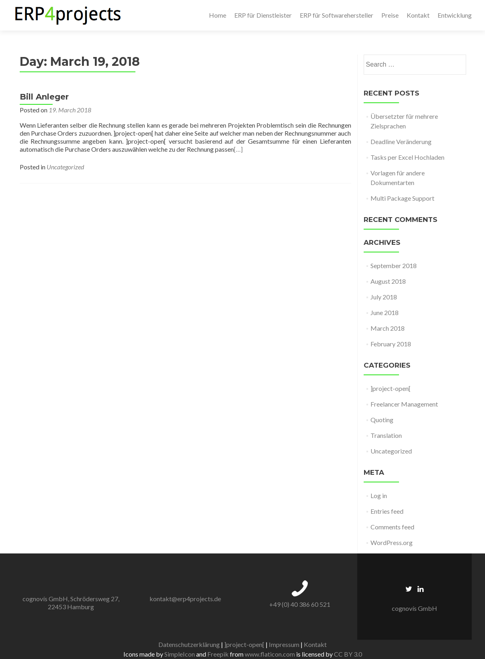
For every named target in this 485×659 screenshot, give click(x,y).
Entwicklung (455, 15)
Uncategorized (65, 167)
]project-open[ (390, 388)
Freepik (218, 654)
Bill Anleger (44, 97)
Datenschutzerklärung (189, 644)
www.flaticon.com (270, 654)
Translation (386, 435)
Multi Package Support (402, 198)
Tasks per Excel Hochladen (407, 157)
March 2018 (387, 328)
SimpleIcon (179, 654)
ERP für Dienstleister (263, 15)
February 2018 (390, 344)
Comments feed (392, 527)
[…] (238, 149)
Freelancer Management (404, 404)
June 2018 (384, 312)
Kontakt (418, 15)
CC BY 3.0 (348, 654)
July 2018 (383, 297)
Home (217, 15)
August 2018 (388, 281)
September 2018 (393, 265)
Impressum (284, 644)
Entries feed (386, 511)
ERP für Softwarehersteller (336, 15)
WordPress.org (391, 542)
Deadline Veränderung (401, 141)
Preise (390, 15)
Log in (378, 495)
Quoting (381, 419)
